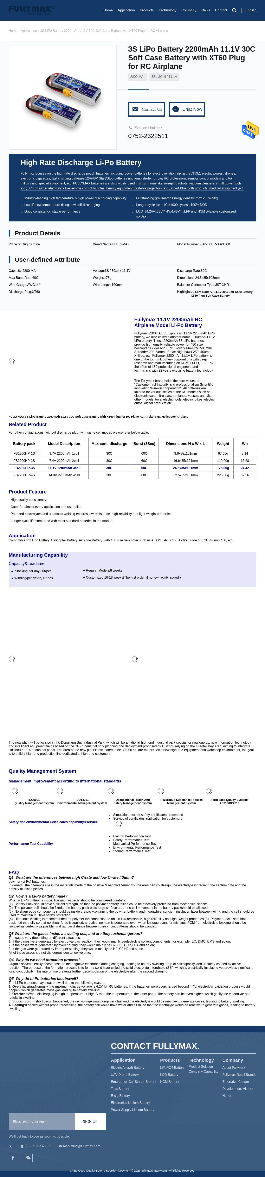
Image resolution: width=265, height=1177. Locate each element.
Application (126, 10)
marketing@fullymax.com (79, 1146)
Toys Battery (120, 1088)
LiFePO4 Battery (172, 1067)
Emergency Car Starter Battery (133, 1081)
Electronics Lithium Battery (130, 1102)
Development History (237, 1088)
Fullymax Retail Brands (239, 1074)
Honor (227, 1095)
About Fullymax (233, 1067)
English (251, 10)
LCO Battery (169, 1074)
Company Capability (203, 1071)
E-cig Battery (120, 1095)
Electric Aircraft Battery (127, 1067)
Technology (167, 10)
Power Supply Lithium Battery (132, 1110)
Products (147, 10)
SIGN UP (90, 1122)
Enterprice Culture (235, 1081)
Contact (221, 10)
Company (188, 10)
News (205, 10)
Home (108, 10)
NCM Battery (169, 1081)
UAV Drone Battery (125, 1074)
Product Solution (201, 1066)
